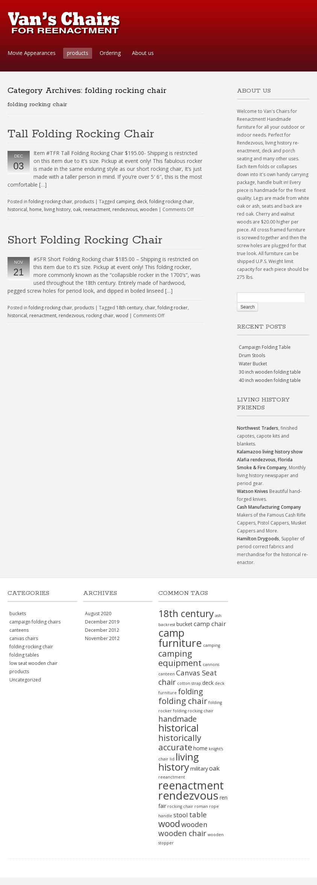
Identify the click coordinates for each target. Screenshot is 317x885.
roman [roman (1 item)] (201, 806)
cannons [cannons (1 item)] (211, 664)
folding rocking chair (50, 201)
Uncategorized (25, 680)
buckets (17, 613)
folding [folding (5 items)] (190, 691)
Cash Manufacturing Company (269, 507)
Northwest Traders (257, 428)
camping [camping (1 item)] (211, 645)
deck (142, 201)
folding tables (24, 655)
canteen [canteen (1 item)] (166, 674)
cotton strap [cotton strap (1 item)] (189, 683)
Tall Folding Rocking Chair (81, 134)
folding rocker (173, 307)
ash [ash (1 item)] (218, 615)
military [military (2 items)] (199, 768)
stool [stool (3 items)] (180, 814)
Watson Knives (252, 491)
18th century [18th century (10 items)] (186, 613)
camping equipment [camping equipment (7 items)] (180, 658)
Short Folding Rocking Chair (85, 240)
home (35, 209)
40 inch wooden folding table (270, 380)
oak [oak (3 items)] (214, 768)
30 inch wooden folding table (270, 372)
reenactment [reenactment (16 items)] (191, 785)
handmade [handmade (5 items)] (177, 719)
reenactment (96, 209)
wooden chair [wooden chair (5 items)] (182, 833)
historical (17, 209)
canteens (19, 630)
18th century (129, 307)
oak (77, 209)
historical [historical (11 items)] (178, 727)
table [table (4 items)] (198, 814)
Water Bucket (253, 363)
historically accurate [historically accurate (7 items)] (179, 742)
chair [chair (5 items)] (167, 682)
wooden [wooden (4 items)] (194, 824)
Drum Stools (252, 355)
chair (150, 307)
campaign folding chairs (35, 622)
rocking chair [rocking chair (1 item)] (180, 806)
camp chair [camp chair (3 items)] (210, 623)
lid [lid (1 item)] (172, 759)
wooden (149, 209)
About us (143, 52)
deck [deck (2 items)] (208, 682)
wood (122, 315)
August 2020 (98, 613)
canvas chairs (23, 638)
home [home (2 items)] (200, 748)
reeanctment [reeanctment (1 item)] (171, 777)
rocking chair (100, 315)
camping (125, 201)
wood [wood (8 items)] (169, 824)
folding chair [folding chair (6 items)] (182, 700)
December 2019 (102, 622)
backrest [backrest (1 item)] (166, 624)
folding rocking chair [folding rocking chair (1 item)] (193, 710)
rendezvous (125, 209)
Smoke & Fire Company (262, 467)
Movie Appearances (32, 52)
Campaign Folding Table (265, 347)
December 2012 (102, 630)
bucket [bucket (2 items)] (184, 624)
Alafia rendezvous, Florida (265, 459)
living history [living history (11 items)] (178, 762)
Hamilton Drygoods (258, 538)
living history (57, 209)
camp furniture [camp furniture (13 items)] (180, 638)
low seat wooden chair (33, 663)
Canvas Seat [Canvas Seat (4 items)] (196, 672)
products (77, 52)
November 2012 (102, 638)
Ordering (110, 52)
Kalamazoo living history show (270, 452)
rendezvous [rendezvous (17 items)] (188, 795)
